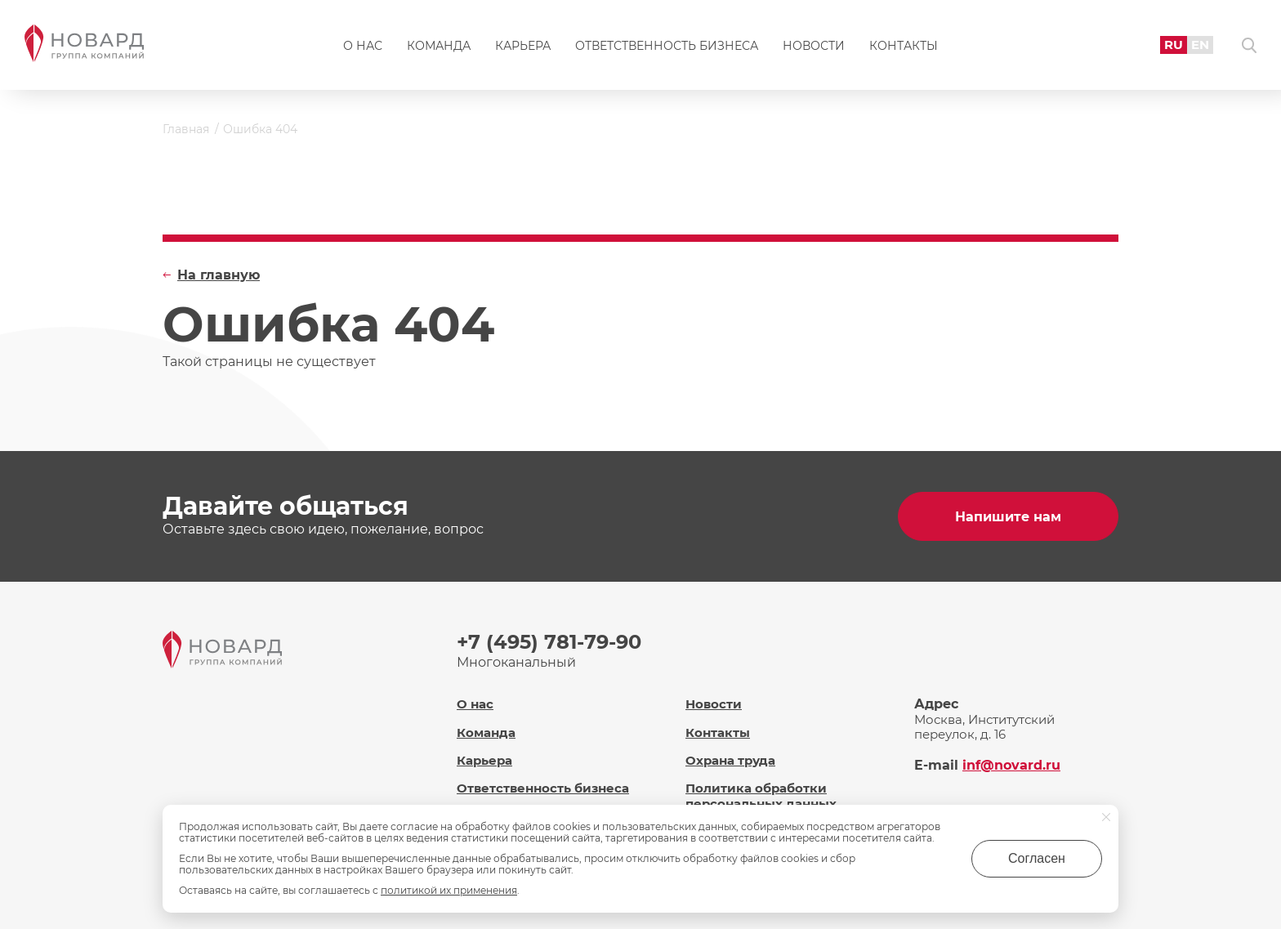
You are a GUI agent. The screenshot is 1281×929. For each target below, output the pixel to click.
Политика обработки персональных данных (761, 795)
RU (1173, 44)
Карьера (523, 45)
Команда (439, 45)
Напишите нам (1008, 517)
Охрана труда (730, 760)
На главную (218, 275)
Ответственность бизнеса (666, 45)
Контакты (903, 45)
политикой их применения (449, 890)
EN (1200, 44)
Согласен (1036, 858)
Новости (814, 45)
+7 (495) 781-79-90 (549, 642)
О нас (362, 45)
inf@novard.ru (1011, 765)
